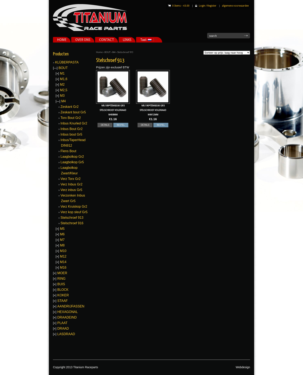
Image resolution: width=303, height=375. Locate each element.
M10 (63, 251)
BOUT (107, 52)
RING (61, 278)
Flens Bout (68, 151)
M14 (63, 262)
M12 (63, 256)
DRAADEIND (67, 317)
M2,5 (63, 90)
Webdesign (243, 367)
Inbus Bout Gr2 (72, 129)
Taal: (147, 40)
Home (99, 52)
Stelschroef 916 (72, 223)
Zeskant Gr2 (70, 106)
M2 (62, 84)
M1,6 (63, 79)
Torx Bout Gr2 (71, 118)
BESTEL (121, 125)
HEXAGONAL (67, 312)
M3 (62, 95)
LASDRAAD (66, 334)
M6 (62, 234)
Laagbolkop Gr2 (72, 156)
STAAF (62, 301)
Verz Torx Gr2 (71, 179)
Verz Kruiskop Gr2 (74, 206)
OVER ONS (82, 40)
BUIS (61, 284)
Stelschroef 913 (72, 217)
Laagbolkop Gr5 (72, 162)
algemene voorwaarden (235, 5)
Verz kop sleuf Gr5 (74, 212)
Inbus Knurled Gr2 (74, 123)
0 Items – (180, 5)
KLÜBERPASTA (67, 62)
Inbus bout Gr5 (71, 134)
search (213, 36)
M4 (113, 52)
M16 (63, 267)
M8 (62, 245)
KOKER (63, 295)
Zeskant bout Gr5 (73, 112)
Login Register (207, 5)
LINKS (127, 40)
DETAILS (105, 125)
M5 (62, 228)
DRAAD (63, 328)
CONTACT (106, 40)
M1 (62, 73)
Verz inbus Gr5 (71, 190)
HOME (62, 40)
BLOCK (62, 289)
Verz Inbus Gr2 (72, 184)
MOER (62, 273)
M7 (62, 240)
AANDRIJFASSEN (70, 306)
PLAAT (62, 323)
